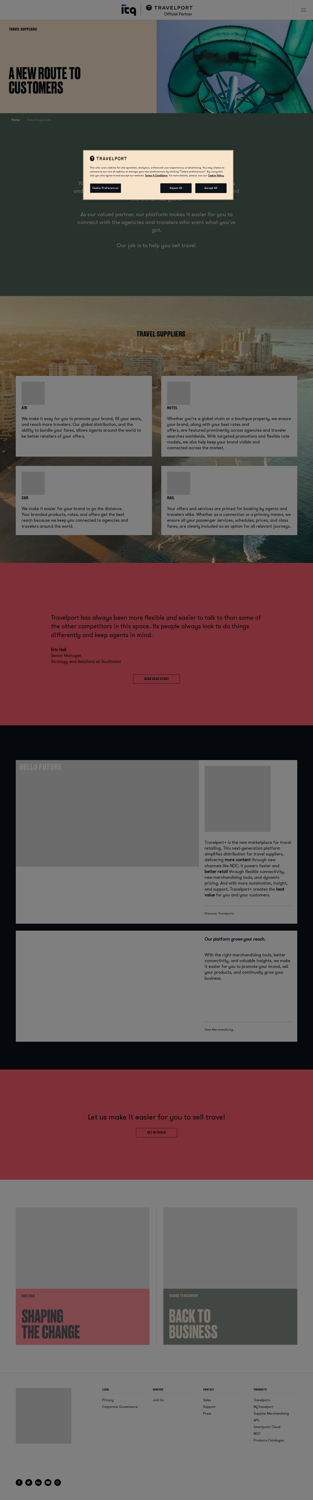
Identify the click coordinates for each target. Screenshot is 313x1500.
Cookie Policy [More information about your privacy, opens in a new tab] (216, 175)
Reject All (176, 188)
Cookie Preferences (105, 188)
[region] (158, 175)
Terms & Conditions (156, 175)
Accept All (210, 188)
